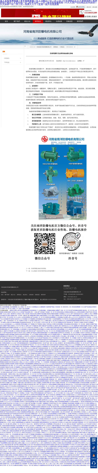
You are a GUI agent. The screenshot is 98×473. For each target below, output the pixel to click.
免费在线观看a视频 (42, 332)
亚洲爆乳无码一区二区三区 (29, 374)
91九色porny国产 (69, 393)
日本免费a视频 (10, 441)
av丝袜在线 (33, 336)
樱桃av (46, 458)
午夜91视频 (8, 446)
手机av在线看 (14, 341)
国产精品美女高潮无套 (87, 336)
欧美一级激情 (86, 324)
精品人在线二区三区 (44, 427)
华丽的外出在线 (9, 367)
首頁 (6, 21)
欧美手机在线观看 (85, 357)
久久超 (4, 351)
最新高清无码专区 (74, 379)
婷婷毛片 (27, 336)
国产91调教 (67, 420)
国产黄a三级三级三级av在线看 (88, 377)
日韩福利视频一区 (78, 417)
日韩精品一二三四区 (69, 419)
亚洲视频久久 (71, 375)
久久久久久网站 (31, 348)
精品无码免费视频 (66, 443)
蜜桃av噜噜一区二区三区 (79, 405)
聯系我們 (80, 21)
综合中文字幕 (74, 350)
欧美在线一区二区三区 (32, 322)
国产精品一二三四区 (59, 405)
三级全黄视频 (84, 425)
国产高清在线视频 (57, 456)
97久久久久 (75, 370)
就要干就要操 (10, 315)
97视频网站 (10, 381)
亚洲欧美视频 (3, 377)
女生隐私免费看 (61, 413)
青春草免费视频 (62, 353)
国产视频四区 (32, 405)
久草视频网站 (77, 344)
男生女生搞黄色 (59, 320)
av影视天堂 (20, 398)
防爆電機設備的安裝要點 (38, 268)
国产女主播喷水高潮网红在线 (19, 355)
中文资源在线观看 (73, 401)
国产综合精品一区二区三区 (38, 317)
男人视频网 (74, 326)
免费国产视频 (6, 326)
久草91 (71, 431)
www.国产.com (89, 389)
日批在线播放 (49, 448)
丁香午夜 (35, 358)
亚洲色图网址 (38, 434)
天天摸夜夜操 (49, 429)
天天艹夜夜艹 (63, 437)
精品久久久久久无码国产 (34, 432)
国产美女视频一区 (33, 403)
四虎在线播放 (22, 339)
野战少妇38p (35, 462)
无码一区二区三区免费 (79, 389)
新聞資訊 (38, 21)
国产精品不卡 (15, 393)
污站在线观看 (18, 425)
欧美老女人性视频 (90, 332)
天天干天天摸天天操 (5, 396)
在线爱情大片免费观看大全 (43, 346)
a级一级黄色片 (91, 344)
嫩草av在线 (23, 400)
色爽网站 (27, 448)
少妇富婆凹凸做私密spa (31, 396)
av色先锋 (26, 313)
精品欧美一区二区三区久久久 (13, 432)
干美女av (25, 465)
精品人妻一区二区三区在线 (7, 419)
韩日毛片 (86, 413)
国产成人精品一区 (57, 465)
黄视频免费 (66, 379)
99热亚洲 (78, 357)
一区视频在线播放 (50, 310)
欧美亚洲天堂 (58, 363)
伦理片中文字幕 (64, 448)
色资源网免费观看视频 (66, 406)
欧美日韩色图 (75, 434)
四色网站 (70, 415)
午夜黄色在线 (47, 350)
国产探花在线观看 (64, 458)
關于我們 (17, 21)
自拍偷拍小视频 (67, 436)
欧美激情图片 (16, 400)
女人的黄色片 (17, 331)
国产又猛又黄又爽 (41, 456)
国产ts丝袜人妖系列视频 (49, 341)
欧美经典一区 (40, 343)
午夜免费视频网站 (29, 363)
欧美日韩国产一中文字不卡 (80, 455)
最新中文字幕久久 (42, 353)
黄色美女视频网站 (73, 381)
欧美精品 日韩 (24, 331)
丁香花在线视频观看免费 (41, 379)
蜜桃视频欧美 (21, 460)
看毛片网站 (24, 384)
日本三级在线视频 (92, 391)
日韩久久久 (14, 391)
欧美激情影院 (87, 400)
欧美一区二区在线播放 (57, 370)
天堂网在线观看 (6, 343)
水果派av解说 (49, 327)
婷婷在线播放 (9, 327)
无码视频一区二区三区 (75, 336)
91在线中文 (79, 338)
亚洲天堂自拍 (74, 348)
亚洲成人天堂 (62, 429)
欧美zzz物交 (5, 386)
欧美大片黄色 (51, 372)
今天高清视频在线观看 (73, 382)
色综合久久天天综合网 (74, 339)
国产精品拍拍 (44, 338)
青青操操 (74, 413)
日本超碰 (39, 360)
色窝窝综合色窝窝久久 (48, 351)
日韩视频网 (43, 451)
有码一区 (26, 456)
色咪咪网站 (21, 446)
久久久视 (25, 362)
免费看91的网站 (50, 451)
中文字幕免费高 (15, 401)
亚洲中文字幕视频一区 (48, 405)
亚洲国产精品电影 (19, 363)
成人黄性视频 (84, 429)
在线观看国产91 (49, 408)
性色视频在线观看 (78, 341)
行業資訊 (62, 47)
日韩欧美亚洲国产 (45, 410)
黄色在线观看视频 (79, 456)
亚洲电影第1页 (44, 406)
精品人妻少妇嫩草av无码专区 (89, 388)
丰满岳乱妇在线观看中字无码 (28, 367)
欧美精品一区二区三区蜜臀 (72, 332)
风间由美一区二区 (13, 320)
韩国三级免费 (54, 350)
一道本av (6, 406)
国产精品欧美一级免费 (72, 353)
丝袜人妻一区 (81, 374)
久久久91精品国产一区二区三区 (73, 329)
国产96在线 (73, 439)
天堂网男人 (68, 400)
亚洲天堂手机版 (25, 370)
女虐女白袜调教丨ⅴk (84, 327)
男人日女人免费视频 (61, 403)
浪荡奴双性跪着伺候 (32, 437)
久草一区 (22, 448)
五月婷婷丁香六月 (79, 346)
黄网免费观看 (31, 408)
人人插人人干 (57, 339)
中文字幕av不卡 (73, 444)
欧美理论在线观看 (66, 408)
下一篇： (28, 271)
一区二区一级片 (40, 417)
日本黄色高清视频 (84, 382)
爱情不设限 (82, 432)
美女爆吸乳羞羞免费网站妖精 (76, 319)
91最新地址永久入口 (66, 326)
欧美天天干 (56, 448)
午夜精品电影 (25, 346)
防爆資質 (69, 21)
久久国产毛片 (36, 451)
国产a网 (50, 406)
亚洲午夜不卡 (26, 394)
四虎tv (78, 450)
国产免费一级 (90, 343)
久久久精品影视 (88, 363)
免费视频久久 (65, 446)
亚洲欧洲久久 (28, 451)
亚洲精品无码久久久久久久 (69, 351)
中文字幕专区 (65, 319)
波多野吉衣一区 (17, 370)
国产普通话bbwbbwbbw (6, 389)
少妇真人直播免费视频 (17, 422)
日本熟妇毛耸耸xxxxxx (72, 394)
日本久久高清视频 (53, 338)
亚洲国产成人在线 (92, 406)
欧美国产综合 (88, 351)
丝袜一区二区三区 (65, 310)
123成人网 (62, 412)
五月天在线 (15, 403)
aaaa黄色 (41, 369)
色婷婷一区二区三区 (35, 370)
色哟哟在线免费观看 (50, 317)
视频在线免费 (64, 357)
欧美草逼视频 (39, 450)
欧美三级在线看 (73, 422)
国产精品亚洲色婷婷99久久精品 (12, 412)
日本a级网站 (25, 405)
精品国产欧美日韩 (7, 403)
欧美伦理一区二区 (18, 327)
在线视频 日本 (64, 339)
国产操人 (93, 432)
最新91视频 (41, 326)
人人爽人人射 (82, 434)
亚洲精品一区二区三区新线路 (76, 453)
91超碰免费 (47, 391)
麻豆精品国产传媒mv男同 (27, 410)
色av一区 (73, 384)
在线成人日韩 (20, 313)
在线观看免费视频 (25, 458)
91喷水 (86, 374)
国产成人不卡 (88, 462)
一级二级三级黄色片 (33, 465)
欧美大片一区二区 (72, 374)
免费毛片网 (19, 346)
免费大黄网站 (91, 436)
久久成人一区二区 (37, 453)
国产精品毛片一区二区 (33, 344)
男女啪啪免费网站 (70, 343)
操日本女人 (81, 313)
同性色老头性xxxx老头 (80, 419)
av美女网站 (92, 382)
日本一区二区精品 (54, 410)
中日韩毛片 (71, 369)
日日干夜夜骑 (38, 324)
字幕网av (24, 437)
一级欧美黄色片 (44, 431)
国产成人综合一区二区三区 (48, 331)
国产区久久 (15, 451)
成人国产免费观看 (38, 350)
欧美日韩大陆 (48, 465)
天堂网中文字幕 (23, 320)
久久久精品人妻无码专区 (50, 329)
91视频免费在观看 (33, 341)
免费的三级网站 (46, 360)
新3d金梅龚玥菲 (84, 391)
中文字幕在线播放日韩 (68, 363)
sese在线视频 (45, 434)
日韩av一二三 (32, 419)
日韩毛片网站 (75, 465)
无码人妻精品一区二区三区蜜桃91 (37, 389)
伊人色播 (88, 432)
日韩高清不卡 (41, 437)
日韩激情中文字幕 (79, 363)
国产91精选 (33, 391)
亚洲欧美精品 (25, 381)
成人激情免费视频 (48, 450)
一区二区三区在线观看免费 (18, 396)
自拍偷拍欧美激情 (67, 465)
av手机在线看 (12, 350)
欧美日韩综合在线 (13, 362)
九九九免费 (74, 443)
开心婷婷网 (52, 336)
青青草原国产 (79, 446)
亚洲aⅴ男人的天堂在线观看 (62, 444)
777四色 (32, 393)
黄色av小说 (26, 419)
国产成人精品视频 (80, 448)
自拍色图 (87, 353)
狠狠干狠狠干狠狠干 (56, 360)
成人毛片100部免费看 (55, 432)
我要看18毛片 (52, 377)
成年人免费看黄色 (45, 443)
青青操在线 (9, 393)
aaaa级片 (9, 451)
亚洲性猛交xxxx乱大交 (92, 348)
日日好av (18, 358)
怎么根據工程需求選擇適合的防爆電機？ (43, 271)
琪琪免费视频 (60, 329)
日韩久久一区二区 (62, 415)
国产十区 (94, 338)
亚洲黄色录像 (46, 367)
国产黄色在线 (71, 365)
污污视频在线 (34, 326)
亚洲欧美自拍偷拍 (18, 465)
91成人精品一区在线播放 (33, 420)
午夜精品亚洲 (83, 315)
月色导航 (27, 446)
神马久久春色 (88, 394)
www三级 (61, 434)
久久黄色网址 (82, 441)
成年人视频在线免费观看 (12, 431)
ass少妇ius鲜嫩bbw (59, 420)
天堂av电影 (20, 377)
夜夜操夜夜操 (36, 431)
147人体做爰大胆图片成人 (33, 320)
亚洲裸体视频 (3, 398)
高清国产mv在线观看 (43, 396)
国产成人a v (37, 443)
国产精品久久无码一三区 (62, 431)
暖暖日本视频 (39, 419)
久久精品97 (39, 405)
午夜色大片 (33, 448)
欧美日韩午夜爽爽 (14, 338)
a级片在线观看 (68, 405)
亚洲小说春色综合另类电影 (57, 344)
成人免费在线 (26, 422)
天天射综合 (37, 410)
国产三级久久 (88, 369)
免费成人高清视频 (13, 455)
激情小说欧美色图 (23, 341)
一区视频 (11, 436)
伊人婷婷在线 (71, 448)
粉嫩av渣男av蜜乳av (11, 453)
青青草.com (6, 436)
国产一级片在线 (73, 398)
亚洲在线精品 (60, 312)
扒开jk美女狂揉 (21, 453)
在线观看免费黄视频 (86, 329)
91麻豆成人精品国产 (71, 424)
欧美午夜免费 (81, 394)
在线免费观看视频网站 (62, 369)
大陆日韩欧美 (27, 382)
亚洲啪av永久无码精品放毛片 (73, 425)
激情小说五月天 (17, 379)
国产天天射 (3, 453)
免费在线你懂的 (81, 462)
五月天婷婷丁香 (87, 362)
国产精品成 (7, 338)
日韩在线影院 (39, 391)
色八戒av (55, 343)
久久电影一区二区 (9, 353)
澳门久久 (58, 341)
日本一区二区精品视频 (13, 329)
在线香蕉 (20, 391)
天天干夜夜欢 (69, 389)
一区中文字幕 (23, 348)
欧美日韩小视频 (76, 406)
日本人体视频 (12, 346)
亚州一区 (72, 331)
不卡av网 (84, 463)
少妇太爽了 (32, 425)
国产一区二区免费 (11, 351)
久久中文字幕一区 (89, 319)
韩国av (58, 334)
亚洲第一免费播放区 (43, 403)
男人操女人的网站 (25, 332)
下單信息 (6, 62)
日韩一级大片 (65, 453)
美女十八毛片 (7, 422)
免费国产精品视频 (41, 313)
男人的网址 (53, 443)
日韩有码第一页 (63, 382)
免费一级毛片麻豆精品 (70, 358)
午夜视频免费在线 (48, 436)
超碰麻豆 (91, 427)
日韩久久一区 (92, 429)
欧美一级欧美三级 (24, 315)
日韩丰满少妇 (86, 451)
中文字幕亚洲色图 (37, 351)
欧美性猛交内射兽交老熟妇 (47, 444)
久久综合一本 (7, 434)
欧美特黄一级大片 (14, 408)
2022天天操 (37, 338)
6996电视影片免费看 (60, 439)
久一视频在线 (64, 334)
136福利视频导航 (55, 437)
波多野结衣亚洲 (69, 417)
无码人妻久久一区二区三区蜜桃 (8, 450)
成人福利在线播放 (14, 322)
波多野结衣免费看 (69, 346)
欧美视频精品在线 (40, 319)
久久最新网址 (83, 450)
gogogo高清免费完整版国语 (24, 462)
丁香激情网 (49, 456)
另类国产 (80, 355)
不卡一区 (43, 448)
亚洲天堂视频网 (90, 405)
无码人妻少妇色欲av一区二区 (11, 394)
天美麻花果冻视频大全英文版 (83, 365)
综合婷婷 (72, 456)
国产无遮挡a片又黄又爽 (41, 446)
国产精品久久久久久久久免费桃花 (37, 388)
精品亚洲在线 (14, 446)
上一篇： (28, 268)
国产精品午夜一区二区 (73, 437)
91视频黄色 (8, 458)
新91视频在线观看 (82, 326)
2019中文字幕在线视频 (68, 396)
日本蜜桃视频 (26, 391)
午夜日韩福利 (36, 444)
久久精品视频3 (52, 455)
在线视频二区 (78, 403)
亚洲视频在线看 (65, 360)
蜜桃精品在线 (37, 363)
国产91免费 (9, 400)
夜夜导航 (21, 456)
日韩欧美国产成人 (31, 450)
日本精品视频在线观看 (7, 357)
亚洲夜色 (68, 439)
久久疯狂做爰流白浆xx (50, 369)
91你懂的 (59, 443)
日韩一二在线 (33, 312)
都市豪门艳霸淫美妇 (12, 460)
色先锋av (56, 462)
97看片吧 (51, 381)
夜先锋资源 (30, 384)
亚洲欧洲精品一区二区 (85, 465)
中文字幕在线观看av (83, 427)
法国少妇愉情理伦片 (5, 360)
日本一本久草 (85, 408)
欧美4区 (22, 369)
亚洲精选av (17, 353)
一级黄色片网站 (11, 374)
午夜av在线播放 (80, 351)
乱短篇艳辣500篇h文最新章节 (75, 451)
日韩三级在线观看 (42, 441)
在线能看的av (56, 450)
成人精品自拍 (53, 422)
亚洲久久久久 (67, 434)
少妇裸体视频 (42, 310)
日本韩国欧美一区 (12, 377)
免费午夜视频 (55, 425)
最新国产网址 (60, 358)
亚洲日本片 (89, 419)
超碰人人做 (51, 320)
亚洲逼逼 (45, 439)
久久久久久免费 (30, 443)
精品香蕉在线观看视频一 (6, 405)
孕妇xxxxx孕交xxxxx (62, 455)
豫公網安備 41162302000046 (48, 299)
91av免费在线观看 (21, 450)
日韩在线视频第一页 (31, 460)
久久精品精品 (80, 413)
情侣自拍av (19, 351)
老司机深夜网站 (26, 317)
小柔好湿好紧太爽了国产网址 (11, 444)
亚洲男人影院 (45, 401)
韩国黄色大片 (33, 398)
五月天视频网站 (31, 319)
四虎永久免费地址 (28, 377)
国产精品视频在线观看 (48, 453)
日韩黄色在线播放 (87, 338)
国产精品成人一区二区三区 (73, 377)
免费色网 (59, 446)
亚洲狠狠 (84, 375)
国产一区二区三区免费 (77, 400)
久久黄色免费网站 (12, 398)
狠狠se (86, 444)
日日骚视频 (53, 427)
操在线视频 (63, 410)
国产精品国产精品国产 (27, 358)
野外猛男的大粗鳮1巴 (14, 319)
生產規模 (59, 21)
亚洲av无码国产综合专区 (36, 463)
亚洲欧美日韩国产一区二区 (76, 458)
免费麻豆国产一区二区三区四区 (39, 413)
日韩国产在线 (31, 379)
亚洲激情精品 (88, 401)
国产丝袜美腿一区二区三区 (90, 358)
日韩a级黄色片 (56, 365)
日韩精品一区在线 (25, 441)
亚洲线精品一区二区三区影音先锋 (86, 422)
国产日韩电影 (41, 312)
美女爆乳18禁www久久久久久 (70, 317)
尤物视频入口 (47, 460)
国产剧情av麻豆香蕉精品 (26, 431)
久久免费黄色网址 (52, 446)
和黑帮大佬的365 (70, 460)
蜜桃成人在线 (40, 355)
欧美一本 (17, 315)
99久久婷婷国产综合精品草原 (70, 427)
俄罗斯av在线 (63, 367)
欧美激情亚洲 (57, 453)
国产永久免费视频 (61, 377)
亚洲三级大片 (84, 339)
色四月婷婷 (62, 425)
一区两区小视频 (20, 350)
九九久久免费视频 (31, 375)
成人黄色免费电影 (15, 375)
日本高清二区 (12, 317)
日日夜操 (52, 346)
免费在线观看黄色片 (44, 422)
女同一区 (45, 463)
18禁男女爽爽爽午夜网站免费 (55, 384)
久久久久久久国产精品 (17, 388)
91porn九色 (48, 437)
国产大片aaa (22, 451)
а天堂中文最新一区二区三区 (77, 360)
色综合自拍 (27, 413)
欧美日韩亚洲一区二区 (13, 456)
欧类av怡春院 (81, 444)
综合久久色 (29, 424)
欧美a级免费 (24, 344)
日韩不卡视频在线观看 (76, 362)
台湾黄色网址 (41, 358)
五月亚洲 (95, 394)
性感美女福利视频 (9, 334)
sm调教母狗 (33, 346)
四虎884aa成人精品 (79, 369)
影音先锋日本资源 (80, 384)
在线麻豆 (12, 326)
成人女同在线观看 (29, 350)
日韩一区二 (62, 389)
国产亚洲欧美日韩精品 (90, 386)
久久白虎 (91, 420)
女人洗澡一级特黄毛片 (11, 313)
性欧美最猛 (14, 462)
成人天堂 (75, 415)
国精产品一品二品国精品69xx (14, 415)
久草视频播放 (88, 350)
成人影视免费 (76, 372)
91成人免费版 (13, 382)
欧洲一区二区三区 (28, 386)
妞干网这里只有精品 (54, 458)
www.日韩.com (74, 355)
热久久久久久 (84, 420)
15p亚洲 (38, 448)
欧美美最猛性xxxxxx (19, 357)
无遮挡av (11, 384)
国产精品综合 (67, 384)
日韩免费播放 (39, 336)
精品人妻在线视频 (28, 429)
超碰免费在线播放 (44, 381)
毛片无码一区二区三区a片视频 (40, 377)
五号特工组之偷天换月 (64, 350)
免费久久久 (79, 358)
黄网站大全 (51, 374)
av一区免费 (68, 413)
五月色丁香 (30, 444)
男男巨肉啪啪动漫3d (39, 393)
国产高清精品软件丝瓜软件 (17, 413)
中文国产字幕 (32, 417)
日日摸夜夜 (62, 417)
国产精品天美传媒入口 (47, 357)
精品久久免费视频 (40, 408)
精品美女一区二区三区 (88, 310)
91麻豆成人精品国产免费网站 (18, 420)
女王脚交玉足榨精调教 (57, 324)
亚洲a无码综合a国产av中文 (9, 372)
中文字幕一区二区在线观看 (55, 396)
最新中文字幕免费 (8, 331)
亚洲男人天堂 (59, 336)
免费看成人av (92, 403)
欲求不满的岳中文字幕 (11, 336)
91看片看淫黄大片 (27, 365)
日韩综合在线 (33, 313)
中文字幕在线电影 (16, 458)
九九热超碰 (53, 391)
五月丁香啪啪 (30, 324)
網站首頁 (89, 7)
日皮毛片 (49, 425)
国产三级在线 (74, 313)
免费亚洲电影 (75, 441)
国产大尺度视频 (30, 434)
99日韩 (55, 358)
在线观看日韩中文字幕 (52, 415)
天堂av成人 (3, 393)
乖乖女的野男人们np (83, 443)
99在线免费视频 (15, 448)
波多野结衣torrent (46, 400)
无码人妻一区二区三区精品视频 (20, 389)
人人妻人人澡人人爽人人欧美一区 (56, 463)
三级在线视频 (52, 431)
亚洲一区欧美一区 (31, 355)
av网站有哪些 (64, 365)
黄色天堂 (31, 331)
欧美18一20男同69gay (43, 455)
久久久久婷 (37, 386)
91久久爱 (63, 400)
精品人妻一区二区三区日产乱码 (89, 396)
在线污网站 (46, 336)
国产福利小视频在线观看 (73, 315)
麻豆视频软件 (40, 375)
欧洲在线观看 (61, 348)
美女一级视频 (7, 420)
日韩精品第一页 (52, 379)
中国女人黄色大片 (51, 388)
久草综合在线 (55, 424)
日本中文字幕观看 (52, 334)
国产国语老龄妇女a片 (12, 439)
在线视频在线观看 (14, 339)
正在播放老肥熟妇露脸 (84, 415)
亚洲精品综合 (34, 353)
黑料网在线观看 (49, 365)
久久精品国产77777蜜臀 (30, 436)
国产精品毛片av (44, 384)
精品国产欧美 (87, 367)
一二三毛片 (86, 458)
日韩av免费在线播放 (75, 420)
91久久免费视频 (6, 348)
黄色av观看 (64, 391)
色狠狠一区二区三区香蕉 (81, 331)
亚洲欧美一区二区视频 (70, 338)
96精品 (44, 324)
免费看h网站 (33, 315)
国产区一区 (43, 415)
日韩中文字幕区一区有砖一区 (28, 360)
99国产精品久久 (37, 357)
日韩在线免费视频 (29, 401)
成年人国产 (36, 384)
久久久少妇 (13, 343)
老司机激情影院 (28, 357)
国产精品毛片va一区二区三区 (52, 393)
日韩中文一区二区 (77, 431)
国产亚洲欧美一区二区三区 (51, 417)
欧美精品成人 (8, 324)
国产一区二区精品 (55, 400)
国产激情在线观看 (58, 436)
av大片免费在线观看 (92, 375)
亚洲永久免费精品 (28, 369)
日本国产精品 (7, 341)
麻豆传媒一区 (22, 434)
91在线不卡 (82, 332)
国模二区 (62, 393)
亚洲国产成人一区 (7, 463)
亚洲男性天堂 (82, 317)
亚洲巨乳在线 (18, 334)
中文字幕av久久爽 (54, 367)
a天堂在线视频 (93, 413)
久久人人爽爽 (44, 320)
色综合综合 (8, 391)
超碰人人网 (34, 412)
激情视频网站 (57, 319)
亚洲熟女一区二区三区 (46, 386)
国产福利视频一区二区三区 (73, 410)
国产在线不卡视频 (54, 382)
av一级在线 (81, 401)
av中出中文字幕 (19, 326)
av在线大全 (8, 388)
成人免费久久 (40, 398)
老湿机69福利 (10, 443)
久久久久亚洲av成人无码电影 (30, 327)
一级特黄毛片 (36, 424)
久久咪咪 (40, 341)
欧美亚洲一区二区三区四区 (50, 348)
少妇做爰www (20, 336)
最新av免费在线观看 (41, 315)
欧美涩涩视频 (40, 329)
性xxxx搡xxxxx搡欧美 (5, 462)
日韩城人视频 (40, 460)
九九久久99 (44, 363)
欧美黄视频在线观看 (82, 439)
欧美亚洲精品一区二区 (76, 324)
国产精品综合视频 (66, 441)
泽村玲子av (24, 375)
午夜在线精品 (66, 324)
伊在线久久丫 (86, 417)
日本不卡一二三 (89, 379)
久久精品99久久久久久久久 (47, 420)
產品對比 (48, 21)
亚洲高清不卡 (58, 441)
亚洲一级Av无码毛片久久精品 (46, 462)
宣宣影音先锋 (82, 348)
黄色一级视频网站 (88, 341)
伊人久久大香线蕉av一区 (61, 451)
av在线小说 (73, 446)
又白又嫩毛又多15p (16, 360)
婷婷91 (87, 384)
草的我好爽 (23, 322)
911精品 (20, 362)
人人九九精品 (51, 363)
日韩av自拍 (20, 429)
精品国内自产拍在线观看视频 (12, 410)
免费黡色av (59, 427)
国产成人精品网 (18, 381)
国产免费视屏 (16, 463)
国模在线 (60, 362)
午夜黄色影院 (77, 393)
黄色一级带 (55, 386)
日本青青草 (7, 429)
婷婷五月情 (25, 432)
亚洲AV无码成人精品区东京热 (68, 450)
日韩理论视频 (89, 434)
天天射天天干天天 (18, 436)
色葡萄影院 (92, 408)
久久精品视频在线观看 (86, 334)
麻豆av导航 (90, 315)
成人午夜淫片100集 (87, 393)
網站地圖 (94, 7)
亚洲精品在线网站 (69, 312)
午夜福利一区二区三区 (51, 312)
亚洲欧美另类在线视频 (38, 365)
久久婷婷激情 (22, 329)
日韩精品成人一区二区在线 (58, 460)
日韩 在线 (36, 369)
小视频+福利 (20, 382)
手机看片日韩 (34, 458)
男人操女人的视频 (36, 382)
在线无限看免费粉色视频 (61, 374)
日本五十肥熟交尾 (76, 429)
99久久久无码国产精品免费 (23, 312)
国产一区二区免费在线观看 (33, 372)
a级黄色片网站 (13, 310)
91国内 (21, 394)
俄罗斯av (67, 331)
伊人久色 (25, 417)
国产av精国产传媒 (82, 398)
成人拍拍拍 (39, 367)
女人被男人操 (27, 326)
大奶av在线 (19, 374)
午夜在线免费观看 (52, 413)
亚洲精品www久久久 (65, 313)
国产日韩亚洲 (39, 348)
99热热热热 (86, 355)
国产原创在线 (67, 322)
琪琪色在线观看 (58, 408)
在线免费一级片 (69, 412)
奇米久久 (13, 358)
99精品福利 (86, 460)
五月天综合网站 (12, 386)
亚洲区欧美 (78, 396)
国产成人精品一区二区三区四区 (14, 365)
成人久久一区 (32, 439)
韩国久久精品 (6, 322)
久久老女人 (19, 317)
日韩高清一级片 (85, 410)
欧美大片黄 (93, 417)
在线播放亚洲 (71, 357)
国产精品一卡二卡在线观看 (42, 362)
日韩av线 (32, 446)
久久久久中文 (7, 401)
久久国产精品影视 (6, 332)
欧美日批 (82, 320)
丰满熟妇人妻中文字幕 (60, 315)
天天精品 (63, 394)
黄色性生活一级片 (76, 408)
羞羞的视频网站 (17, 405)
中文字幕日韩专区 (87, 431)
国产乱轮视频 (48, 326)
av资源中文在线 (64, 375)
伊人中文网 (61, 338)
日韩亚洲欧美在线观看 (90, 381)
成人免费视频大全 (27, 415)
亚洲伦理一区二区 (27, 351)
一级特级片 (60, 379)
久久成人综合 (50, 441)
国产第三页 (84, 344)
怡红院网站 (41, 458)
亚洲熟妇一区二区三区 (81, 343)
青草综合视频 (88, 346)
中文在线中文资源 (21, 372)
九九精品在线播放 (31, 329)
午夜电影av (82, 379)
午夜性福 (48, 324)
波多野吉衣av (61, 332)
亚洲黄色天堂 (8, 370)
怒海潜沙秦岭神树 (53, 434)
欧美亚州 (32, 338)
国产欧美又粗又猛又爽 (74, 334)
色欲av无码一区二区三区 (86, 372)
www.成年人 (89, 412)
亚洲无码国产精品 (58, 327)
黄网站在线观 (3, 415)
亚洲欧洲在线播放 (34, 381)
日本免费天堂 (3, 315)
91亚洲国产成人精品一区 (53, 389)
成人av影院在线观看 (79, 312)
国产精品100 (81, 353)
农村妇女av (90, 326)
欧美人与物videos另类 (5, 355)
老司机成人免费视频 (55, 394)
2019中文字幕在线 (14, 348)
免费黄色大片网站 (22, 455)
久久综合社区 (70, 367)
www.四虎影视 (16, 324)
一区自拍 (69, 429)
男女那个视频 (38, 401)
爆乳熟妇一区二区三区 (73, 391)
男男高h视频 (24, 324)
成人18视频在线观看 (35, 406)
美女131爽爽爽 (93, 313)
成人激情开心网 (56, 326)
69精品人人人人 (45, 432)
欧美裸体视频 (20, 386)
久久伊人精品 (50, 315)
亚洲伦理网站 (77, 412)
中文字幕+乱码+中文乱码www (11, 369)
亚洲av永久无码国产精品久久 (51, 375)
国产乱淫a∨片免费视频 (46, 424)
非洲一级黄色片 (18, 419)
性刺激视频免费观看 (63, 401)
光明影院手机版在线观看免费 (70, 327)
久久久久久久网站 (23, 403)
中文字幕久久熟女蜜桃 (42, 374)
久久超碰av (81, 322)
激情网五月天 (57, 357)
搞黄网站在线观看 (9, 363)
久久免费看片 (31, 362)
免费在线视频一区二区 (21, 427)
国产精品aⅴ (8, 375)
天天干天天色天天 (4, 408)
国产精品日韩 (59, 388)
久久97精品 (65, 422)
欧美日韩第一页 (50, 319)
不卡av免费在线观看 (52, 332)
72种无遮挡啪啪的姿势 (22, 343)
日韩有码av (8, 358)
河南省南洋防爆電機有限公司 (44, 47)
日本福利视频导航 (4, 339)
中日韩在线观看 (35, 422)
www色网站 (3, 431)
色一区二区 (63, 424)
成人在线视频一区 (24, 463)
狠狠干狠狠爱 (33, 456)
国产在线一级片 (48, 343)
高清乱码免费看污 (71, 462)
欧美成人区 (17, 441)
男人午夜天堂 (71, 386)
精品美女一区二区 (77, 388)
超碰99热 (86, 446)
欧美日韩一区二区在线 (57, 419)
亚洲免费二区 (49, 358)
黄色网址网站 (28, 453)
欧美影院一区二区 (24, 338)
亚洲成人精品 (13, 429)
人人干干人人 (91, 339)
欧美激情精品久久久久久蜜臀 (33, 400)
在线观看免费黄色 (82, 370)
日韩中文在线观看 (10, 427)
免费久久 (87, 313)
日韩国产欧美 (88, 312)
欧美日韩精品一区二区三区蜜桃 (30, 334)
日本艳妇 (83, 412)
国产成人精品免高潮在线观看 (62, 355)
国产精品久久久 (13, 406)
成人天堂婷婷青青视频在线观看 (71, 320)
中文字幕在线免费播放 (23, 406)
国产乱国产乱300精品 (33, 427)
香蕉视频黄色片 (54, 362)
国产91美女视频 (67, 370)
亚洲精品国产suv (76, 436)
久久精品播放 (59, 317)
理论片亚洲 (56, 429)
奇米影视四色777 (33, 310)
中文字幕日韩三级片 (44, 344)
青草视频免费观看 (79, 367)
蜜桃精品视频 (22, 444)
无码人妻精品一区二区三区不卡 (18, 424)
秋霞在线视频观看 (60, 372)
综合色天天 (78, 375)
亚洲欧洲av (64, 432)
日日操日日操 (39, 436)
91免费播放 (38, 425)
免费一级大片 (46, 394)
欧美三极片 (18, 437)
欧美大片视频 (17, 384)
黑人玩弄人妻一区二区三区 (50, 322)
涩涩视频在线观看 (60, 331)
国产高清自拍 (67, 362)
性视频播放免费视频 (26, 412)
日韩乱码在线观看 (32, 455)
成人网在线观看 (77, 463)
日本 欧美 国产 (58, 351)
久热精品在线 (63, 462)
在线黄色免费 (44, 372)
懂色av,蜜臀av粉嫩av (20, 443)
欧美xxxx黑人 (92, 374)
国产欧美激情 (49, 339)
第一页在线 (75, 322)
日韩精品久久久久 (52, 353)
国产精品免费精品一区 (39, 429)
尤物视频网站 (19, 417)
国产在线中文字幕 (16, 332)
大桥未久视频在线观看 (73, 432)
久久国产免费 (7, 448)
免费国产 (58, 310)
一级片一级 (6, 320)
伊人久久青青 (85, 403)
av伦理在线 (24, 379)
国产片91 (44, 425)
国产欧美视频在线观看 (76, 310)
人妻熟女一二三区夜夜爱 (67, 341)
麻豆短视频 (91, 425)
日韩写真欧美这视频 (10, 417)
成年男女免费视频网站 (23, 310)
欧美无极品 (51, 439)
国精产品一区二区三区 (63, 398)
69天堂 (86, 320)
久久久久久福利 (4, 350)
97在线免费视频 (33, 343)
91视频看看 (42, 465)
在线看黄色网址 (79, 460)
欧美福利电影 (6, 413)
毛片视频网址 (17, 367)
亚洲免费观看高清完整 (40, 339)
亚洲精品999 (61, 322)
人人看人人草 (93, 353)
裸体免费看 (81, 381)
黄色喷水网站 (56, 406)
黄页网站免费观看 (23, 439)
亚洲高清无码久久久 (49, 355)
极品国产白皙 (84, 406)
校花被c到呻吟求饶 (89, 360)
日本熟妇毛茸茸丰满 (45, 370)
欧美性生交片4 (47, 419)
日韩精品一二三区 (91, 317)
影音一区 (40, 322)
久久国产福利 (84, 436)
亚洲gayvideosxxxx (69, 344)
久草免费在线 (88, 456)
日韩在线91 (17, 344)
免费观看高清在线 (63, 386)
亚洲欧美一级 (61, 343)
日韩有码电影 (70, 403)
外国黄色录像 (36, 415)
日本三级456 (81, 350)
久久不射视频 (23, 319)
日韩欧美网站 (68, 372)
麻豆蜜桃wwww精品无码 (50, 398)
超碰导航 (70, 455)
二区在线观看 (14, 434)
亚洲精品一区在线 (24, 393)
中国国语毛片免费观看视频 (61, 381)
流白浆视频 (26, 398)
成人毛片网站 (30, 339)
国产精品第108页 (68, 388)
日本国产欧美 (52, 403)
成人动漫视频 (39, 439)
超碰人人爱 (66, 336)
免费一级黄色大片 (60, 346)
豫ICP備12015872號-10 (31, 299)
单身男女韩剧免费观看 (36, 394)
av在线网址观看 (45, 382)
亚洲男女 (22, 401)
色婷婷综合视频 (43, 334)
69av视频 (25, 388)
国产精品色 (34, 332)
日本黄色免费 (66, 456)
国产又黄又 (26, 425)
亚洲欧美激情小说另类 (9, 312)
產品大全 (27, 21)
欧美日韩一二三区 (25, 353)
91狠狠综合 (68, 348)
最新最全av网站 (54, 401)
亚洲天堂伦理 (90, 463)
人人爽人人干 (42, 327)
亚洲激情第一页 (84, 437)
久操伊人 (58, 391)
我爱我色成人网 (23, 408)
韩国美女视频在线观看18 (53, 313)
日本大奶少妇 (33, 441)
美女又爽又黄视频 (42, 412)
